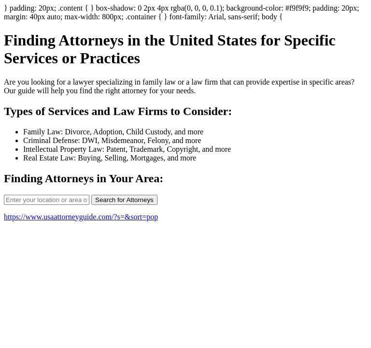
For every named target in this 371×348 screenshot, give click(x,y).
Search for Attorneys (124, 199)
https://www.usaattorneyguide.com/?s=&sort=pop (81, 217)
